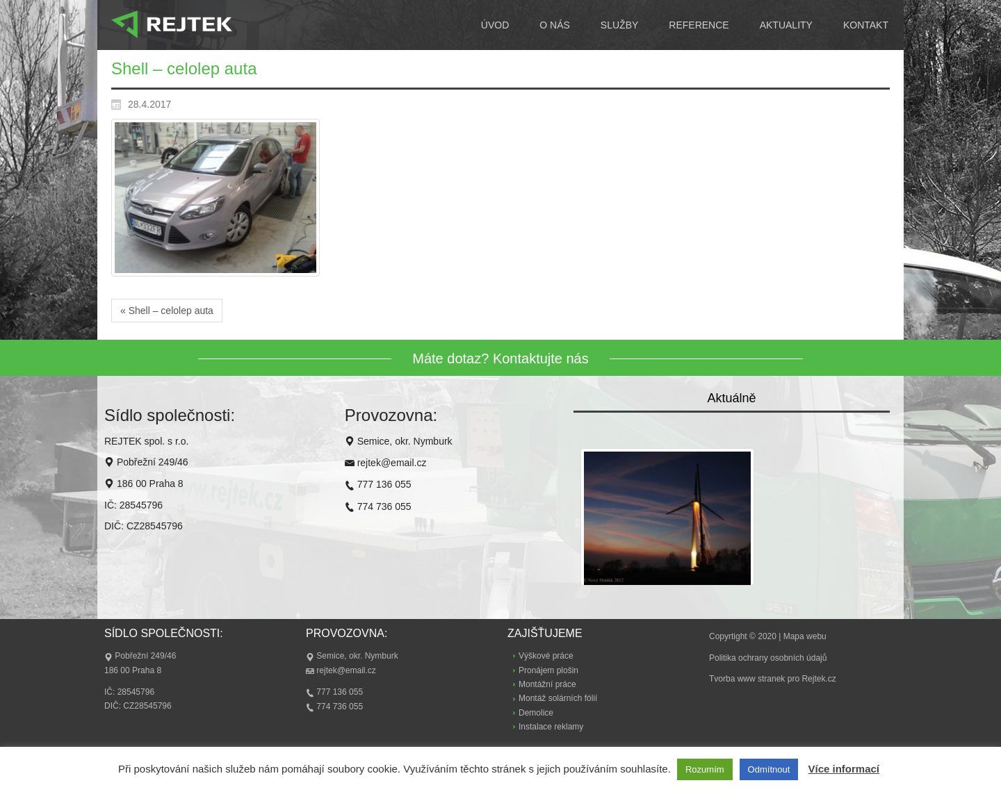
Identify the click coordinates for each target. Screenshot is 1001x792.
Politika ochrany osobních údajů (768, 658)
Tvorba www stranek (747, 679)
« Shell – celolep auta (166, 310)
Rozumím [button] (704, 769)
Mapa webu (805, 636)
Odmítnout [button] (769, 769)
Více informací (843, 769)
